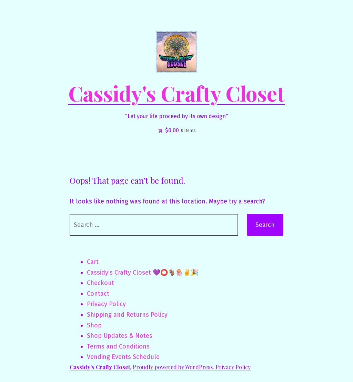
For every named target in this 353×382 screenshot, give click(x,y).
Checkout (100, 283)
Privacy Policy (106, 304)
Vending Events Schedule (123, 357)
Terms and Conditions (118, 346)
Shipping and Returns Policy (127, 314)
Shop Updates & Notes (119, 336)
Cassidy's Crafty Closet (176, 93)
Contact (98, 293)
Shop (94, 325)
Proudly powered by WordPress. (174, 367)
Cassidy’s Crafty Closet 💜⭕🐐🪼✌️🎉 (142, 272)
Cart (93, 262)
